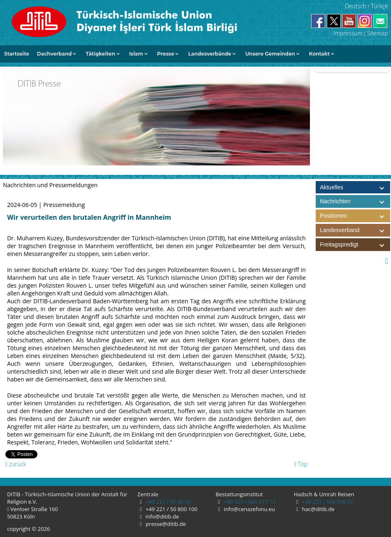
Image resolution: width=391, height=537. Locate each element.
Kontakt (319, 54)
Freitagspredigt (355, 244)
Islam (136, 54)
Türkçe (379, 6)
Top (301, 464)
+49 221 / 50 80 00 (167, 501)
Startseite (16, 54)
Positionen (355, 215)
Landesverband (355, 230)
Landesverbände (209, 54)
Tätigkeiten (100, 54)
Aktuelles (331, 187)
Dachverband (54, 54)
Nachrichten (335, 201)
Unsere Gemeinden (270, 54)
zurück (15, 464)
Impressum (348, 33)
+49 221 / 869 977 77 (248, 501)
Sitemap (377, 33)
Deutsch (355, 6)
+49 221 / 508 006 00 (327, 501)
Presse (166, 54)
